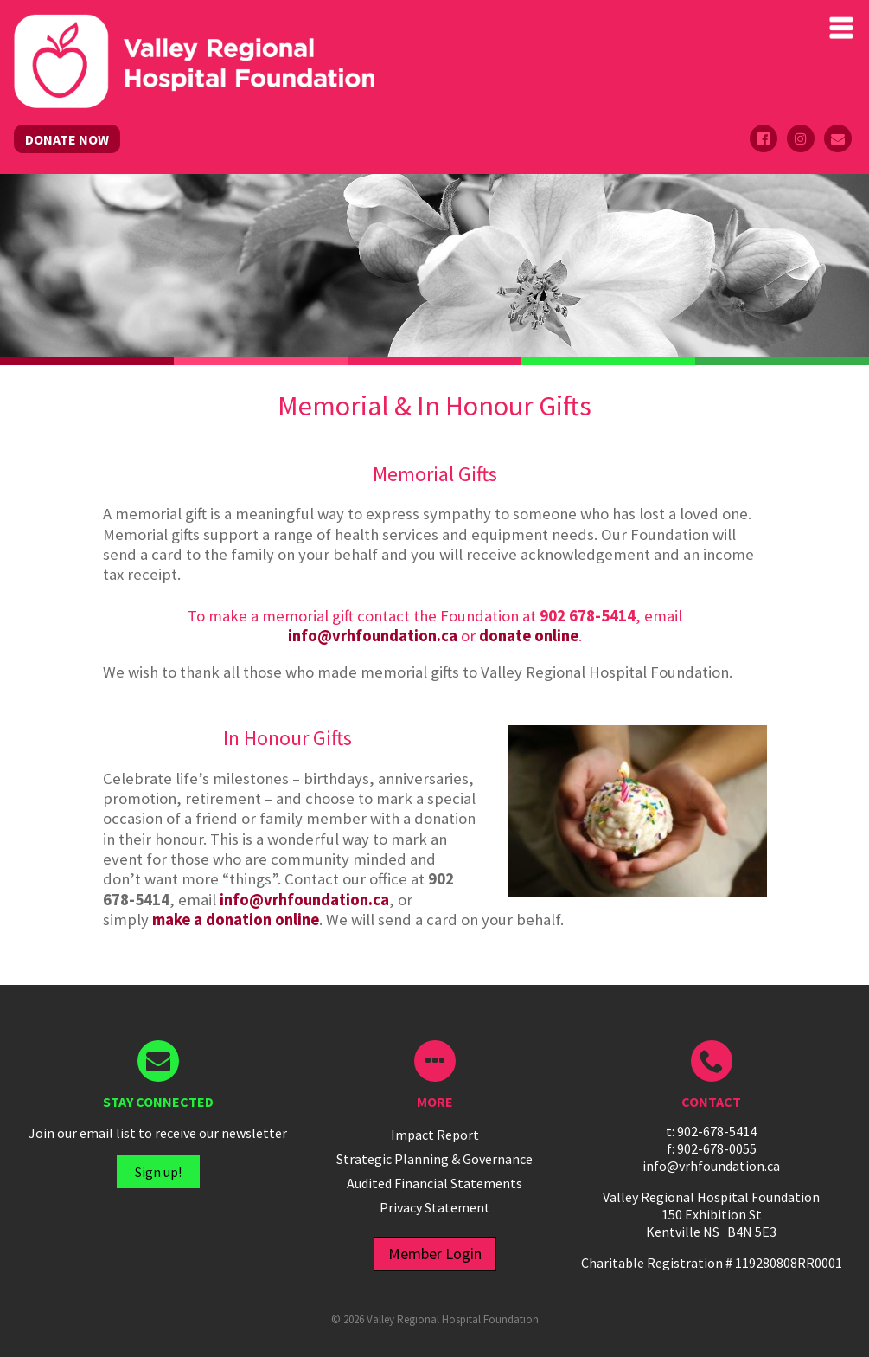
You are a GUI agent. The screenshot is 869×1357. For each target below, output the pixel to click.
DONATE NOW (67, 139)
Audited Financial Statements (434, 1183)
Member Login (435, 1254)
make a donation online (235, 919)
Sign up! (158, 1171)
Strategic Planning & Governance (434, 1158)
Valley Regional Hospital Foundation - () (194, 31)
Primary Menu (841, 28)
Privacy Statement (435, 1207)
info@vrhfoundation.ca (372, 636)
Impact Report (435, 1134)
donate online (528, 636)
